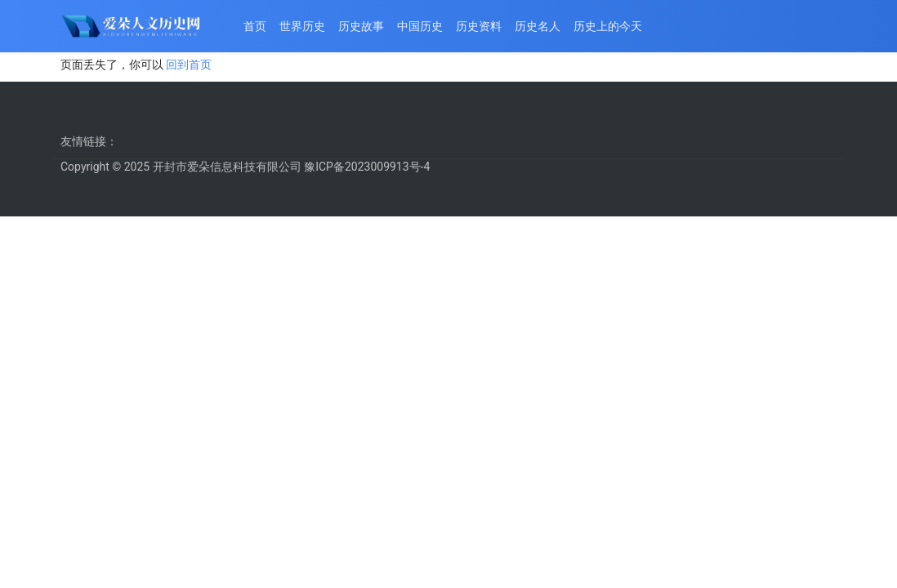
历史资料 (479, 26)
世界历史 (302, 26)
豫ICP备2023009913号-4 (367, 166)
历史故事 (361, 26)
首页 (254, 26)
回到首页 (189, 64)
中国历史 (420, 26)
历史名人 (537, 26)
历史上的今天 (607, 26)
